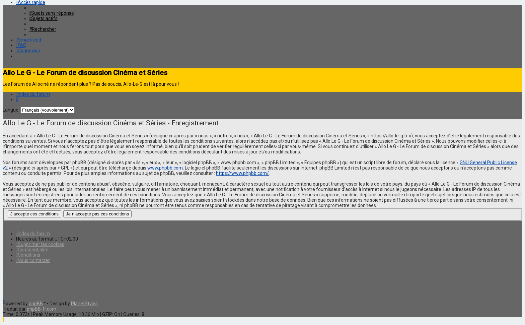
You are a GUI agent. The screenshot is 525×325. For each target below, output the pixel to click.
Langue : (11, 110)
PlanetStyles (84, 303)
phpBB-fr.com (41, 309)
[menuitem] (51, 13)
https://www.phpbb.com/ (242, 173)
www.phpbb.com (165, 168)
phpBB (36, 303)
